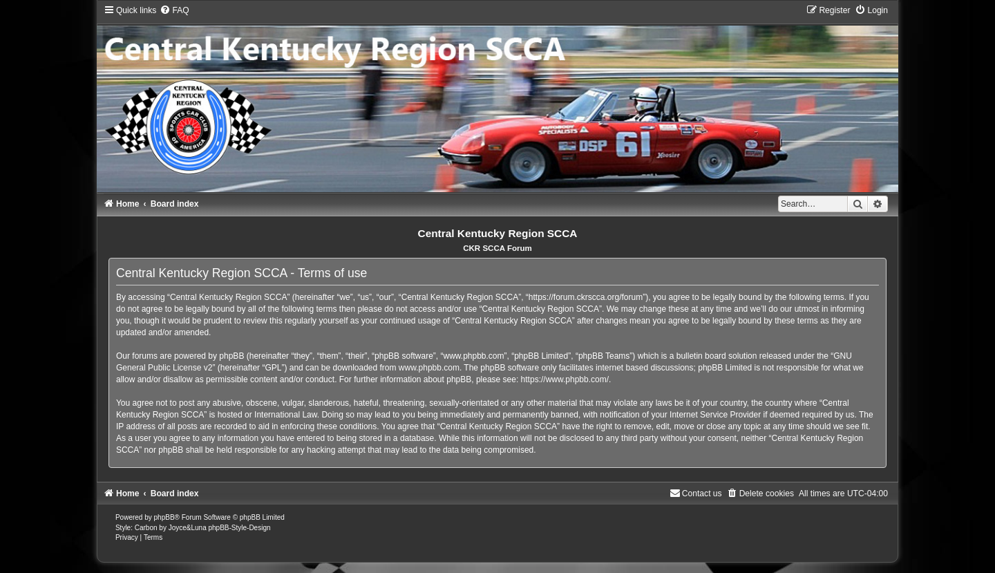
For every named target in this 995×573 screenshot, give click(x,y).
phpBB (164, 517)
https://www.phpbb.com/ (565, 379)
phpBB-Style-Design (239, 528)
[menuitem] (174, 10)
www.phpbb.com (429, 368)
